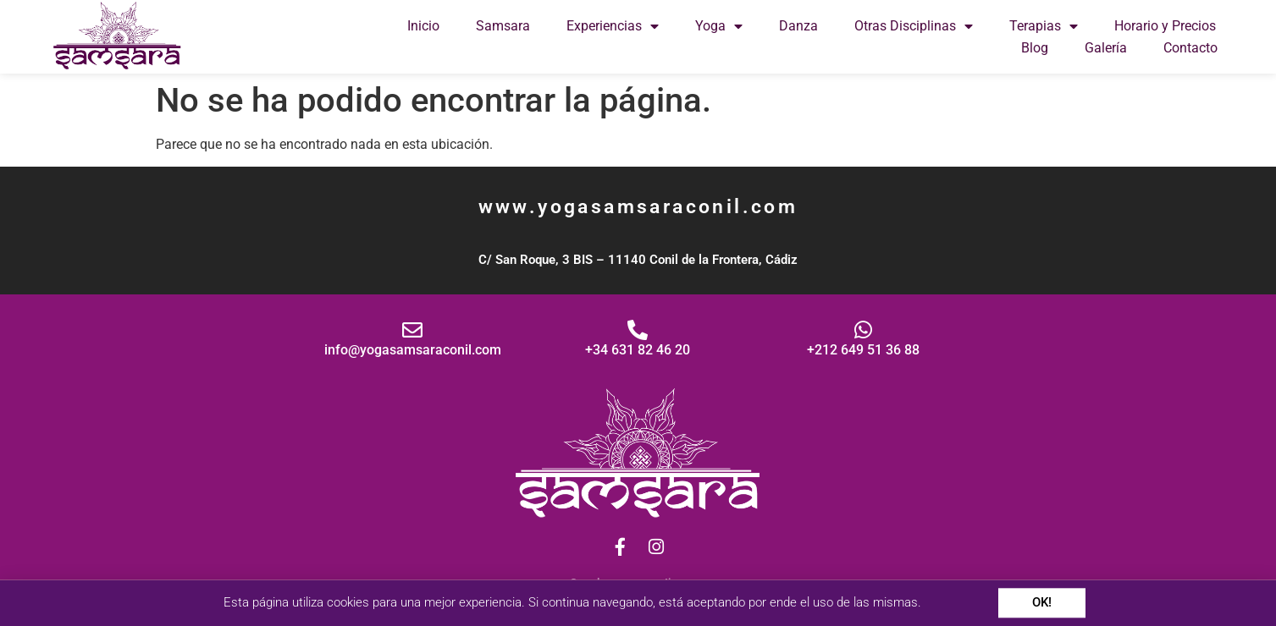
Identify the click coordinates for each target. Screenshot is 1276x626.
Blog (1034, 48)
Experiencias (612, 26)
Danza (798, 26)
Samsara (503, 26)
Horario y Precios (1165, 26)
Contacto (1190, 48)
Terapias (1043, 26)
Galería (1106, 48)
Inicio (423, 26)
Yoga (719, 26)
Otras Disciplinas (913, 26)
